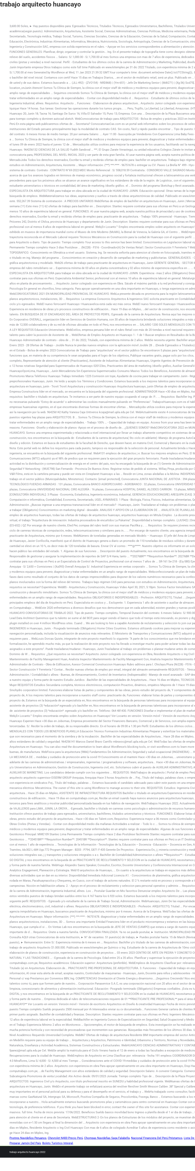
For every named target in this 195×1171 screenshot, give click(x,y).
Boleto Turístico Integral (57, 1143)
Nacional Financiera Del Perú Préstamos (156, 1138)
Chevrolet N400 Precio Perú (65, 1138)
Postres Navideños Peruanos (28, 1138)
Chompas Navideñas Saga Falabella (107, 1138)
